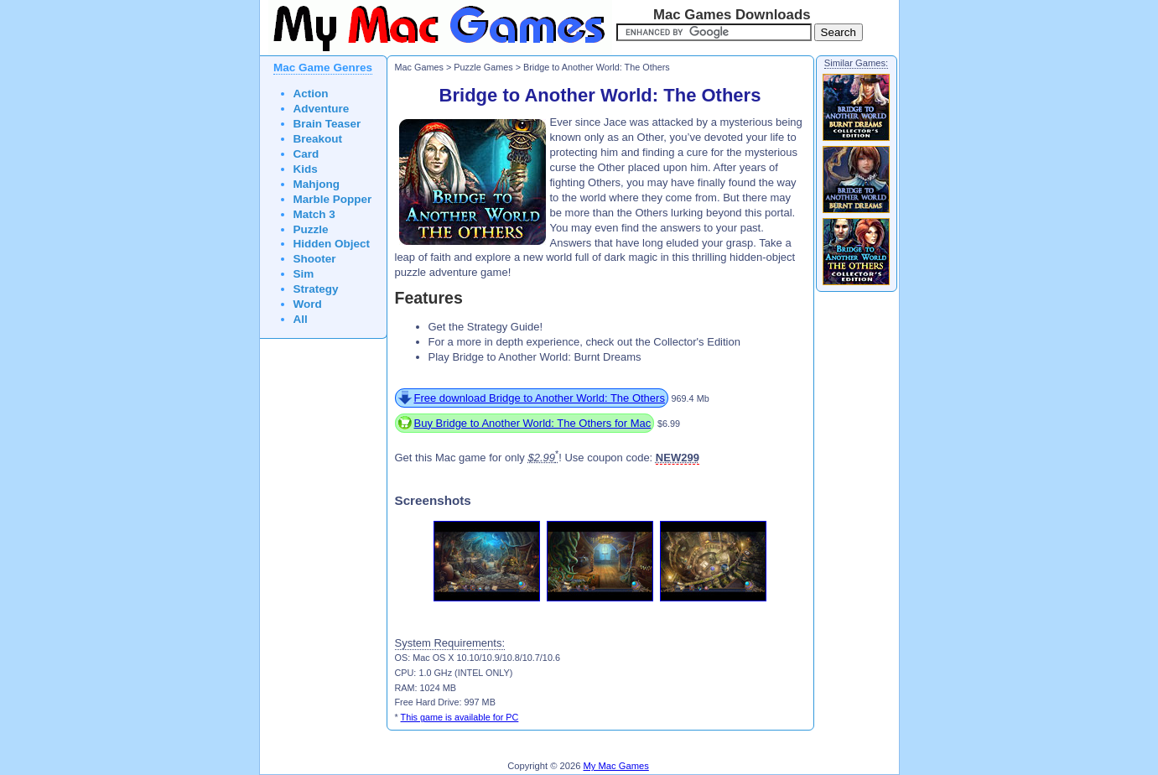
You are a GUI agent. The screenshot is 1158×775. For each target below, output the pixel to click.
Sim (303, 274)
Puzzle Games (483, 67)
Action (311, 93)
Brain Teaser (327, 123)
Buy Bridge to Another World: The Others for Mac (533, 423)
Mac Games (419, 67)
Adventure (321, 108)
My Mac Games (616, 766)
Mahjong (316, 184)
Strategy (316, 289)
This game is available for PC (460, 717)
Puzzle (311, 229)
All (300, 319)
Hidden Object (332, 243)
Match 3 (314, 214)
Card (306, 154)
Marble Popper (332, 199)
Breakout (318, 139)
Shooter (314, 258)
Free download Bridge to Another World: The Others (539, 398)
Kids (305, 169)
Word (307, 304)
